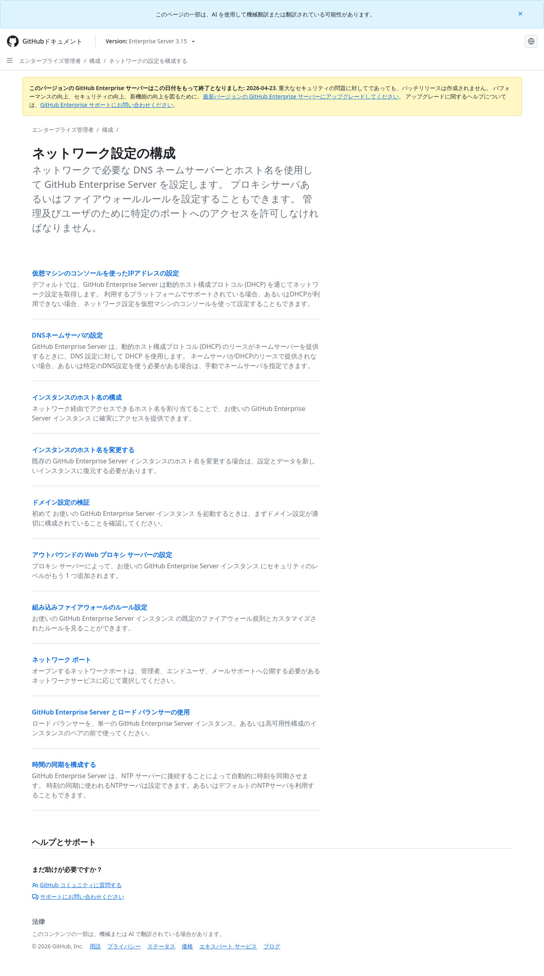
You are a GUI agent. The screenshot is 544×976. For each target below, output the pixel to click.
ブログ (271, 946)
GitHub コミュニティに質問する (77, 885)
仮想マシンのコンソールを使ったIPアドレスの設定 (105, 273)
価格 (187, 946)
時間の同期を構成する (64, 764)
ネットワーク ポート (61, 659)
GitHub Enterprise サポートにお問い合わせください (106, 105)
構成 (94, 60)
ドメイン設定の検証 (61, 502)
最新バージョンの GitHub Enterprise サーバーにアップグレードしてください (301, 96)
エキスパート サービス (228, 946)
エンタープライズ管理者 (50, 60)
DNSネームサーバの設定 (67, 335)
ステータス (161, 946)
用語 (95, 946)
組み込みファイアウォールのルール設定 (89, 607)
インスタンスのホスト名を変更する (83, 449)
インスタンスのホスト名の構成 (77, 397)
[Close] (521, 13)
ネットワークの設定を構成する (148, 60)
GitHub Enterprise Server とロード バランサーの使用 (111, 712)
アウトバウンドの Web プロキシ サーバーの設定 (102, 554)
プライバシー (124, 946)
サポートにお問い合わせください (78, 896)
